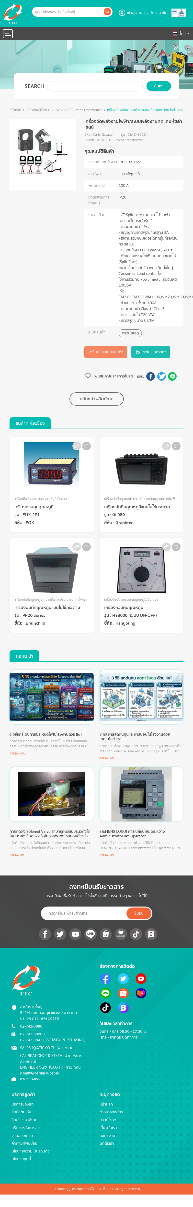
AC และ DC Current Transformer (79, 110)
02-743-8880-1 (33, 1034)
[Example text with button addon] (67, 12)
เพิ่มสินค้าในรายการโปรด (108, 376)
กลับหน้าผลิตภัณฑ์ (97, 399)
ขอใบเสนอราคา (150, 352)
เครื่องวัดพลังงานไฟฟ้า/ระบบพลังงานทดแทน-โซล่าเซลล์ (145, 110)
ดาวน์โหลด (130, 333)
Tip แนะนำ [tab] (24, 656)
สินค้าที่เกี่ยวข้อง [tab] (30, 423)
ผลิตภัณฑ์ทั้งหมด (38, 110)
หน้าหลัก (15, 110)
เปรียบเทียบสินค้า (106, 352)
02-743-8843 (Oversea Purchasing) (52, 1040)
